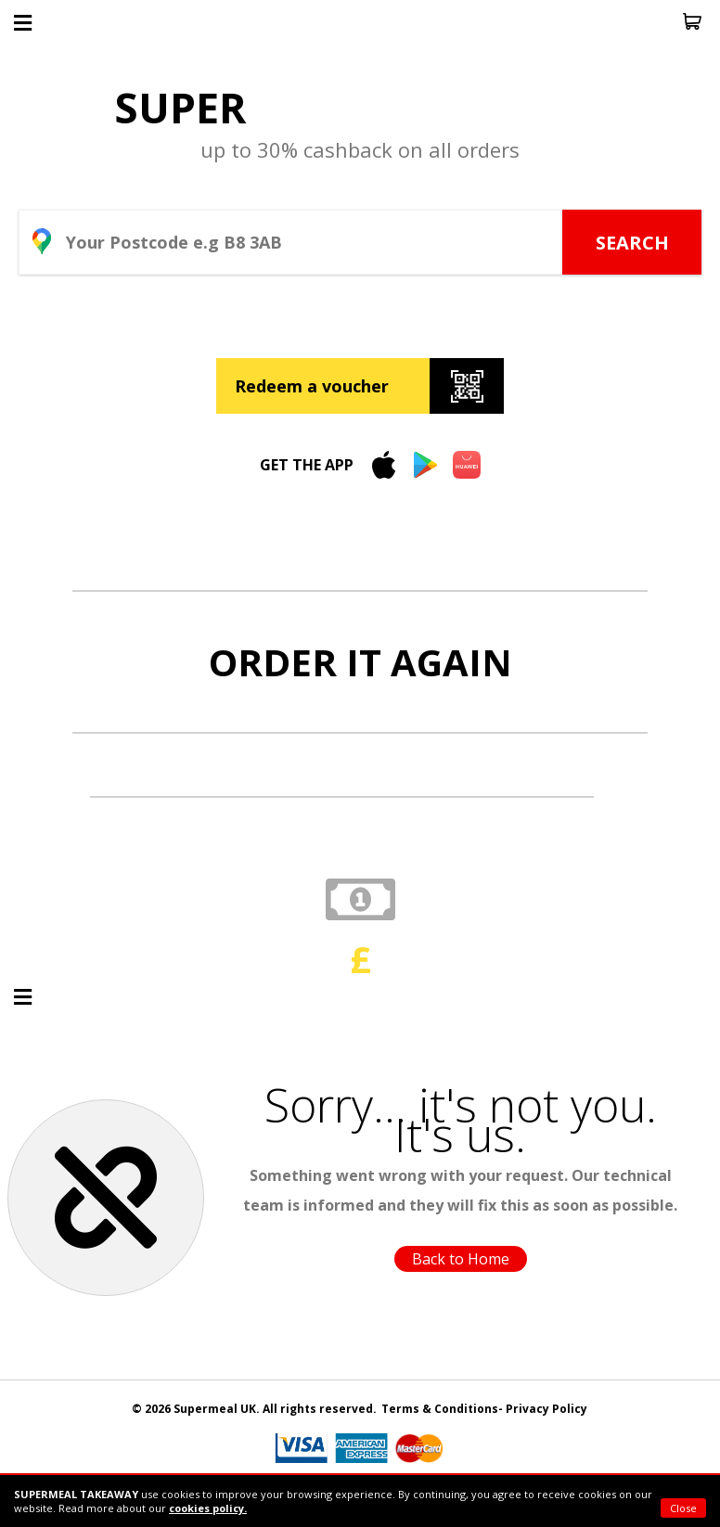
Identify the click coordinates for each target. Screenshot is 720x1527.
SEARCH (632, 242)
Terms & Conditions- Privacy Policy (484, 1409)
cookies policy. (208, 1508)
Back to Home (460, 1259)
